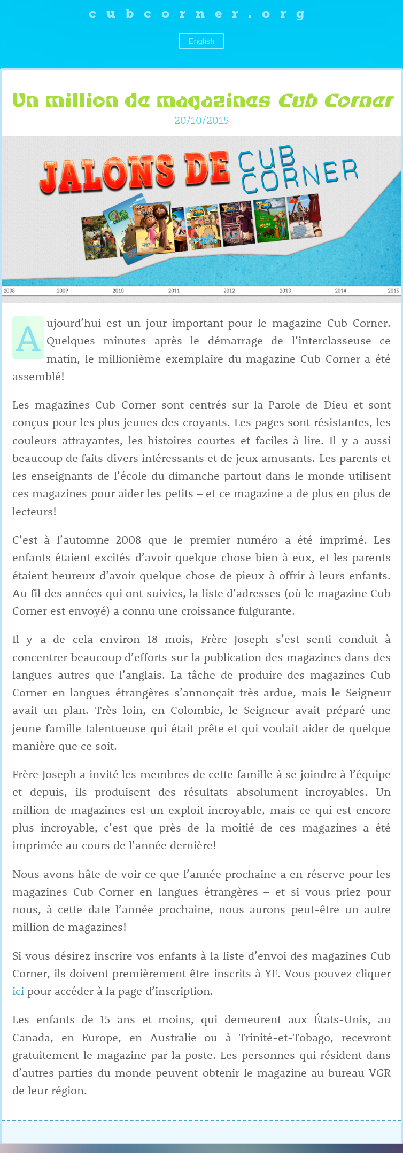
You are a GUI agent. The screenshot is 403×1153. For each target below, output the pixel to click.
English (201, 40)
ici (18, 990)
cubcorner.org (202, 13)
